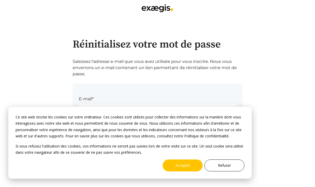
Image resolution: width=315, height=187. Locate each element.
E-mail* (86, 98)
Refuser (224, 165)
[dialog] (130, 143)
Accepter (182, 165)
